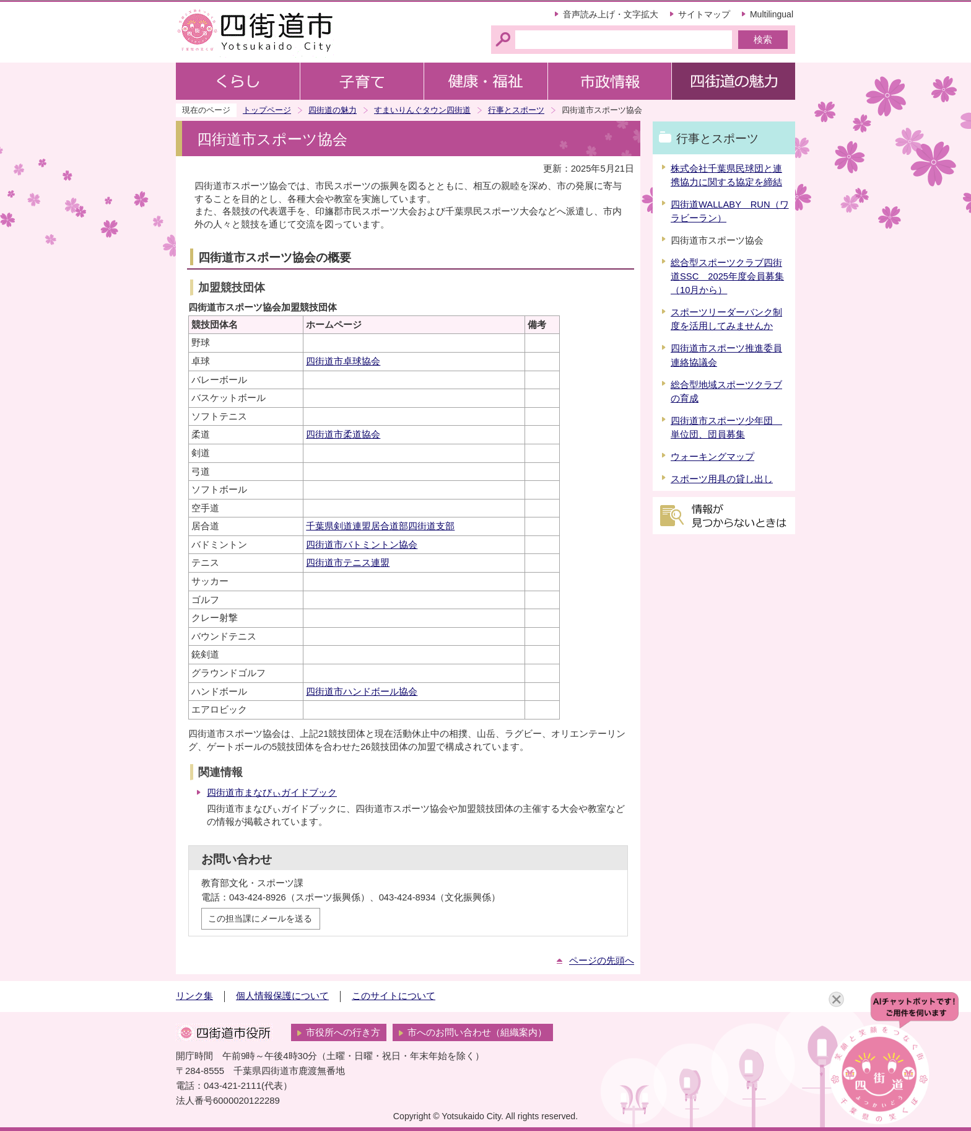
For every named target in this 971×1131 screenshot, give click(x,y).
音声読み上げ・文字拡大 (610, 14)
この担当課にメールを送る (260, 918)
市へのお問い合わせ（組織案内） (477, 1032)
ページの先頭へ (601, 961)
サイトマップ (704, 14)
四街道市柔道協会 (343, 434)
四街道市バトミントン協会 (361, 545)
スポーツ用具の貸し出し (722, 479)
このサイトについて (393, 996)
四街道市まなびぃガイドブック (272, 793)
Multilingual (771, 14)
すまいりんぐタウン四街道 (422, 110)
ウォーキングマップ (712, 457)
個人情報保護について (282, 996)
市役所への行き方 (343, 1032)
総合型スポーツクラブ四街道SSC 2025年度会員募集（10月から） (727, 276)
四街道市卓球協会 (343, 361)
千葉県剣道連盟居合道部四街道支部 (380, 526)
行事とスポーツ (516, 110)
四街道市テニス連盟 (348, 563)
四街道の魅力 (332, 110)
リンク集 (194, 996)
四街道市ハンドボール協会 (361, 692)
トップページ (267, 110)
